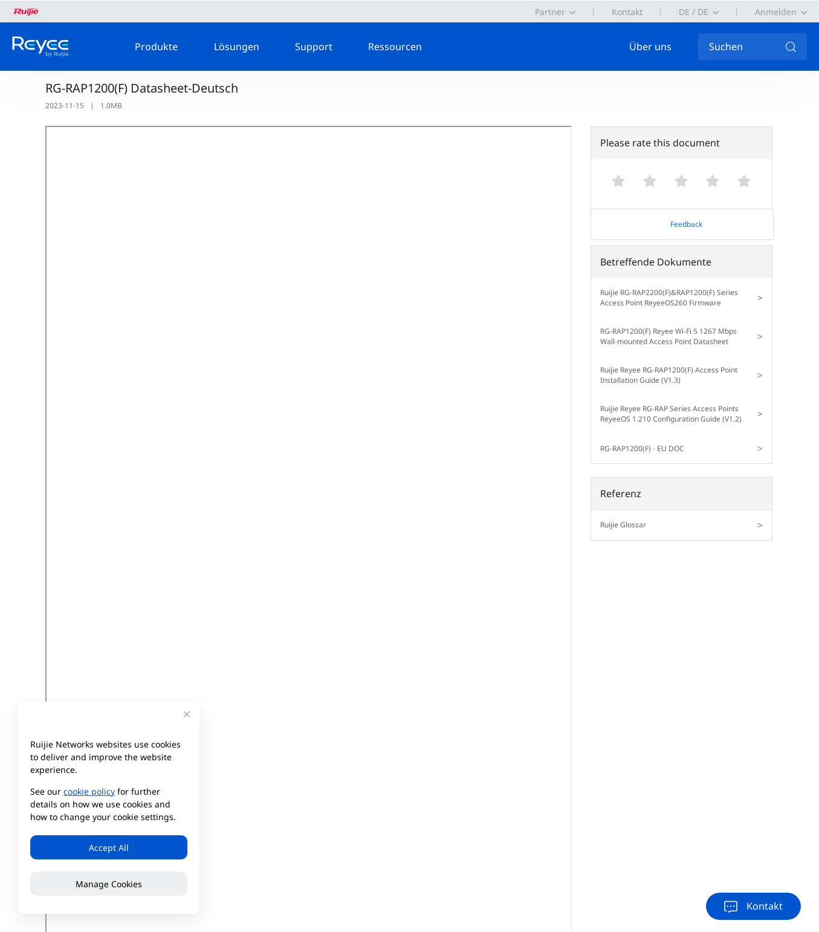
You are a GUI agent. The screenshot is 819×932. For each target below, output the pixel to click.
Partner (550, 12)
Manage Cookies (109, 884)
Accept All (109, 847)
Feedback (686, 224)
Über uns (650, 46)
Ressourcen (395, 46)
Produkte (156, 46)
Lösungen (236, 46)
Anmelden (776, 12)
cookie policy (89, 791)
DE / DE (693, 12)
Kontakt (627, 12)
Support (313, 46)
